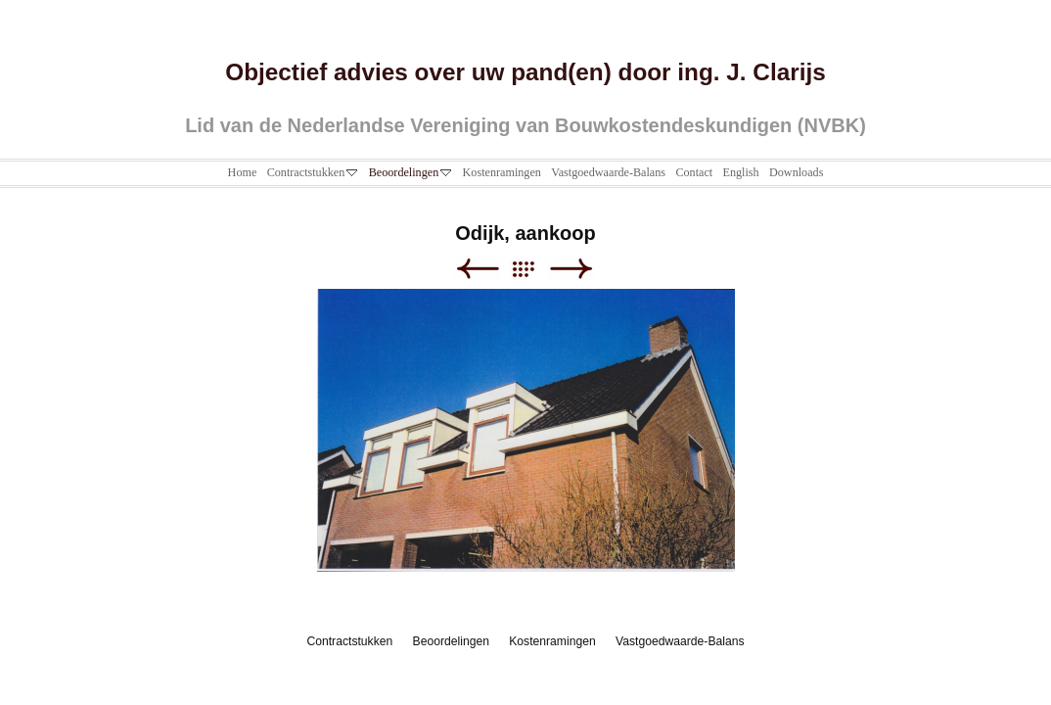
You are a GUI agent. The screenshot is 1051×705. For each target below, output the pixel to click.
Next (571, 269)
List (533, 269)
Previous (477, 269)
